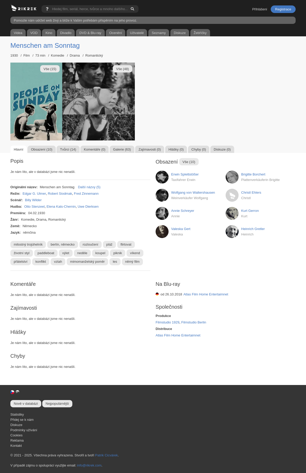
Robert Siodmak (60, 193)
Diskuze (16, 425)
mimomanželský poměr (87, 261)
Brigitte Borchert (253, 174)
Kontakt (16, 446)
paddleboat (46, 253)
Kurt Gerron (250, 211)
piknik (117, 253)
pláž (109, 244)
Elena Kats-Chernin (61, 206)
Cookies (16, 435)
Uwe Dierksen (88, 206)
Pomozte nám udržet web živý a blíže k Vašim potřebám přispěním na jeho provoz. (75, 20)
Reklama (17, 440)
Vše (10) (189, 162)
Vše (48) (122, 69)
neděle (82, 253)
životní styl (22, 253)
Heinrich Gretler (253, 229)
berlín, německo (63, 244)
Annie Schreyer (182, 211)
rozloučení (90, 244)
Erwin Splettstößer (185, 174)
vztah (58, 261)
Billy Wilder (33, 200)
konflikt (41, 261)
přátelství (20, 261)
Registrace (283, 9)
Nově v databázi (26, 404)
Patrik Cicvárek (106, 455)
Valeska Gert (180, 229)
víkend (135, 253)
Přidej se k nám (22, 420)
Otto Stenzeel (34, 206)
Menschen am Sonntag (45, 45)
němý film (132, 261)
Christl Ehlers (251, 192)
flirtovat (126, 244)
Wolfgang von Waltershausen (193, 192)
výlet (65, 253)
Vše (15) (50, 69)
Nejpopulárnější (57, 404)
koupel (100, 253)
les (115, 261)
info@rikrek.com (89, 465)
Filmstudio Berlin (193, 322)
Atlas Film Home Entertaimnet (205, 294)
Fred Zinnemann (86, 193)
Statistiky (17, 414)
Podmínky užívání (23, 430)
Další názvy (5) (89, 187)
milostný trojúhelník (28, 244)
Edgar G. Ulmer (34, 193)
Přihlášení (259, 9)
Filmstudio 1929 (167, 322)
